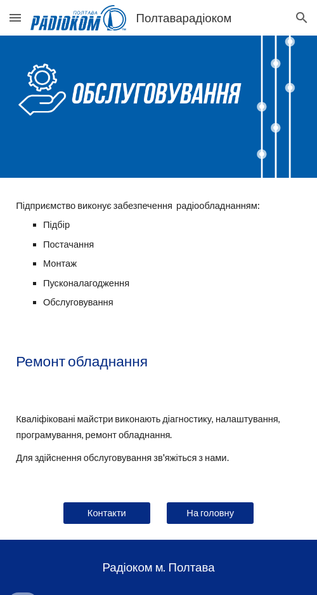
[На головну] (210, 513)
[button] (15, 17)
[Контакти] (106, 513)
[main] (158, 254)
